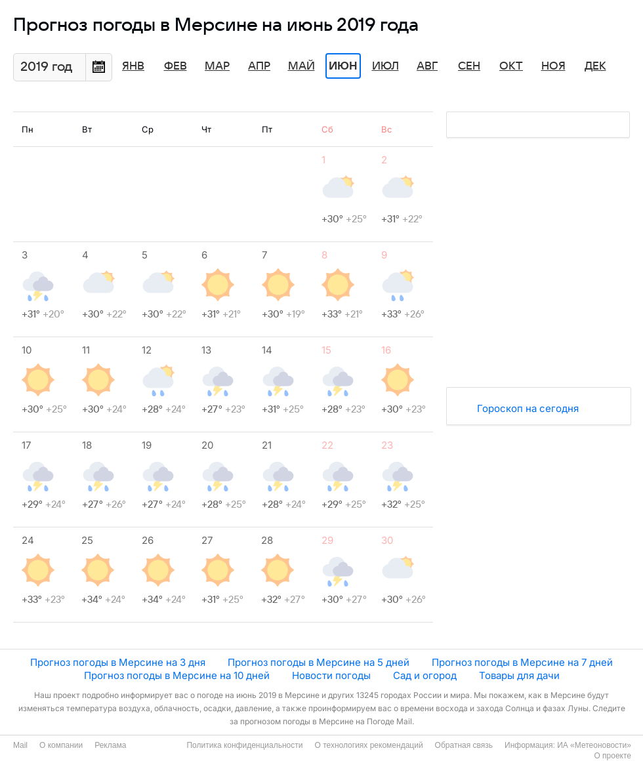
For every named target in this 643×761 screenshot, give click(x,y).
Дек (595, 66)
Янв (133, 66)
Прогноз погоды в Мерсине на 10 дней (177, 675)
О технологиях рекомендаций (368, 745)
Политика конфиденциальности (244, 745)
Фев (175, 66)
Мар (217, 66)
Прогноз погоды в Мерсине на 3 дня (117, 662)
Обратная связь (464, 745)
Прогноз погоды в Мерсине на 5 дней (318, 662)
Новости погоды (331, 675)
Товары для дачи (519, 675)
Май (301, 66)
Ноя (553, 66)
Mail (20, 745)
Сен (469, 66)
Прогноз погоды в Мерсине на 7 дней (522, 662)
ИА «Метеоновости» (594, 745)
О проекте (612, 755)
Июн (343, 66)
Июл (385, 66)
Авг (427, 66)
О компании (61, 745)
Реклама (110, 745)
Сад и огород (425, 675)
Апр (259, 66)
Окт (511, 66)
